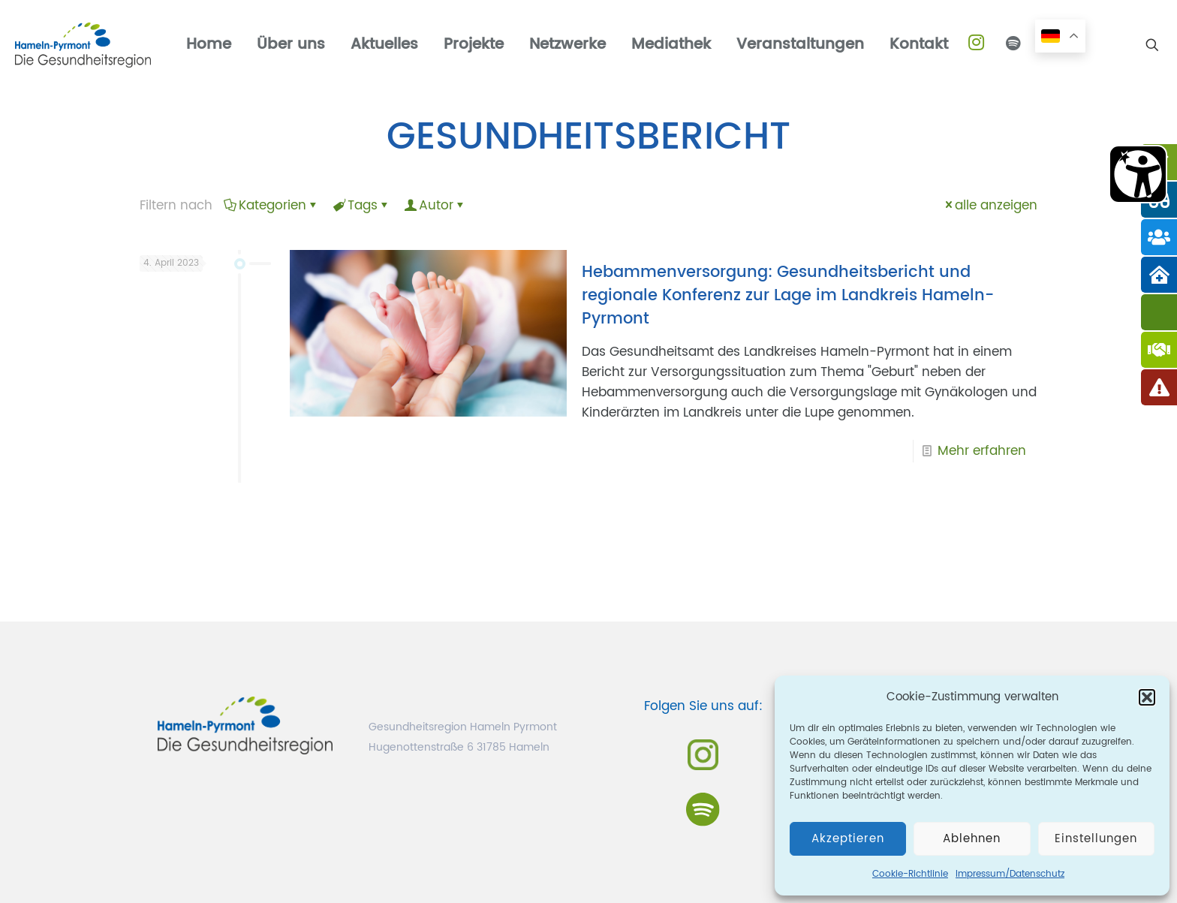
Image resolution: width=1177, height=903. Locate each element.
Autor (435, 205)
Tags (361, 205)
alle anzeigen (989, 205)
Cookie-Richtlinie (910, 874)
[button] (1146, 697)
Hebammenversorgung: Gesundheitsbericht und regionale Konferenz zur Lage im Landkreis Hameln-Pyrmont (788, 296)
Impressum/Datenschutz (1010, 874)
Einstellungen (1096, 838)
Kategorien (271, 205)
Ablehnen (972, 838)
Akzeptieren (847, 838)
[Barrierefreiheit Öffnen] (1138, 174)
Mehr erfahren (982, 451)
